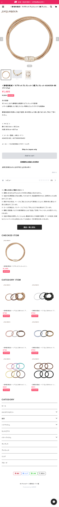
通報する (54, 172)
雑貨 (3, 418)
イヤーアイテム (6, 437)
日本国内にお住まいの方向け (29, 162)
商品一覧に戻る (30, 227)
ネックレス (5, 444)
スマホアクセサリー (8, 412)
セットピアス (6, 431)
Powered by (29, 487)
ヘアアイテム (6, 425)
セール (4, 406)
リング (4, 456)
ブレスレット (5, 450)
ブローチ (4, 463)
